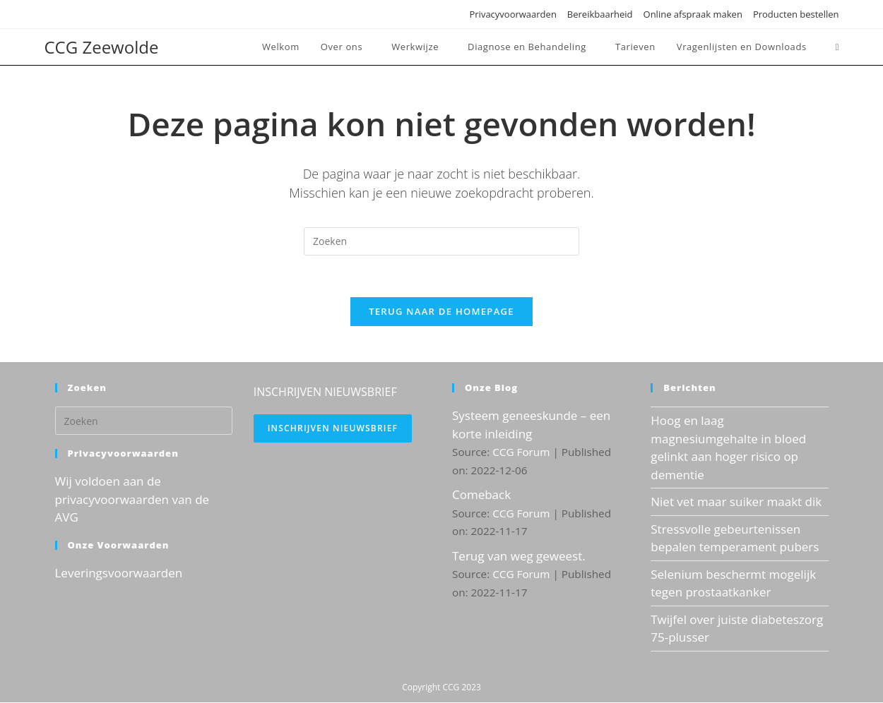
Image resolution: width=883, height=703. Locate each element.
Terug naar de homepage (441, 312)
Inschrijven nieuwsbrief (333, 429)
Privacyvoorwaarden (512, 14)
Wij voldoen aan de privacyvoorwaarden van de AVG (132, 500)
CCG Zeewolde (102, 47)
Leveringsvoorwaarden (119, 573)
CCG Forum (521, 453)
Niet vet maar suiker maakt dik (736, 503)
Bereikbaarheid (600, 14)
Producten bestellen (796, 14)
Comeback (481, 496)
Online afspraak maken (693, 14)
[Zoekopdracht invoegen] (441, 241)
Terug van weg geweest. (519, 556)
